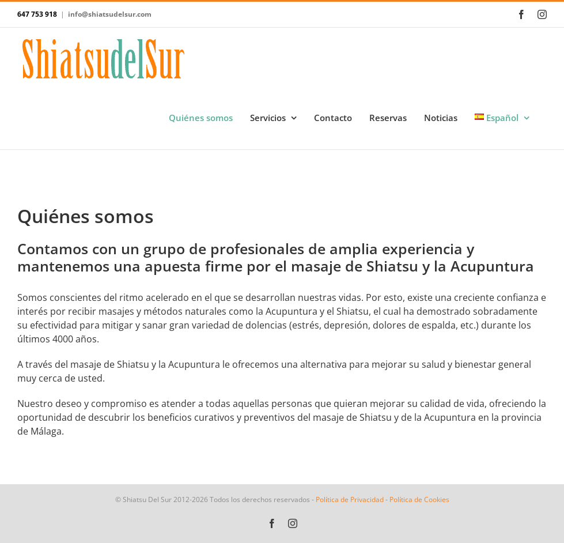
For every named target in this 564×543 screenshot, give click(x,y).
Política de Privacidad (350, 499)
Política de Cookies (419, 499)
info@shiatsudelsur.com (110, 14)
